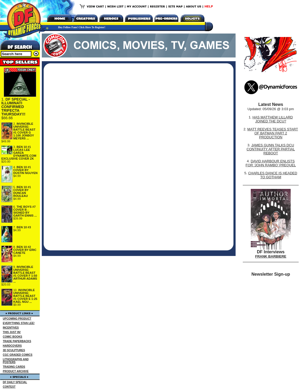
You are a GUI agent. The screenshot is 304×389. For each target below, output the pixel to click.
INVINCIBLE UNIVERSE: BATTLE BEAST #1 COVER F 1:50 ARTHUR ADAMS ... (25, 274)
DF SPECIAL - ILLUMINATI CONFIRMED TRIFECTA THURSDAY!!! (15, 106)
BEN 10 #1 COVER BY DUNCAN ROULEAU (22, 191)
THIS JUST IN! (12, 332)
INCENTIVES (11, 327)
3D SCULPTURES (14, 350)
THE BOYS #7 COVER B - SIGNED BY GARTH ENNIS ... (25, 211)
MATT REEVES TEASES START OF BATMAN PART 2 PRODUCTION (272, 133)
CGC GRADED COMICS (17, 354)
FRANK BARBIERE (270, 256)
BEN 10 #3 (24, 227)
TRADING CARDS (14, 366)
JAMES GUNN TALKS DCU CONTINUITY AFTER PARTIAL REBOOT (271, 149)
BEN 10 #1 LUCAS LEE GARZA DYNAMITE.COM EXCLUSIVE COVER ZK (18, 152)
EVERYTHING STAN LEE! (19, 323)
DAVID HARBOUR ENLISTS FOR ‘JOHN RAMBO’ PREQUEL (271, 163)
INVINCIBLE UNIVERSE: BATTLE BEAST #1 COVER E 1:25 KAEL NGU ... (25, 295)
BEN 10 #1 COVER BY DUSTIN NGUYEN (25, 170)
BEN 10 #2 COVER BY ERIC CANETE (24, 249)
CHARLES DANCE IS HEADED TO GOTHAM (272, 175)
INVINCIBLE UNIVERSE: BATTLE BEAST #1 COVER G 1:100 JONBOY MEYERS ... (24, 131)
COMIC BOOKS (12, 336)
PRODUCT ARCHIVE (16, 371)
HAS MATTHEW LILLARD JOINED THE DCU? (273, 119)
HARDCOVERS (12, 345)
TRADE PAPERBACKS (17, 341)
